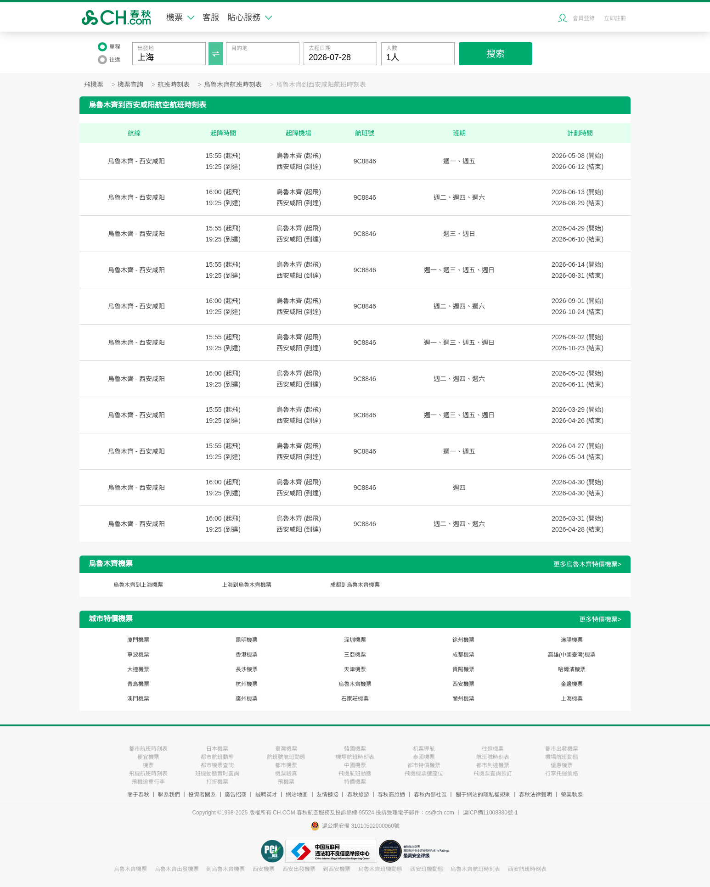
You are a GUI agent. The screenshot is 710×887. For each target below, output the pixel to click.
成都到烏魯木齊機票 (355, 585)
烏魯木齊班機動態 (380, 869)
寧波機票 (138, 654)
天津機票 (355, 669)
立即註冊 (615, 18)
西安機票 (463, 684)
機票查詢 (130, 84)
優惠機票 (562, 765)
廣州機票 (247, 699)
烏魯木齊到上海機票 (138, 585)
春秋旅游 (358, 795)
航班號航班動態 (286, 757)
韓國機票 (355, 749)
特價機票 (355, 782)
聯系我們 (169, 795)
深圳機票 (355, 640)
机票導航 (424, 749)
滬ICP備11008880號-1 (490, 812)
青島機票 (138, 684)
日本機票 (217, 749)
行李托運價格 (561, 773)
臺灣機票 (286, 749)
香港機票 (247, 654)
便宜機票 (148, 757)
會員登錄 (584, 18)
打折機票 (217, 782)
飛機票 (93, 84)
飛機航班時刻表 (148, 773)
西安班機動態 (426, 869)
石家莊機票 (355, 699)
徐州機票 (463, 640)
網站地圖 (297, 795)
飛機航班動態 (355, 773)
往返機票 (493, 749)
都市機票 (286, 765)
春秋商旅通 (391, 795)
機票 (180, 17)
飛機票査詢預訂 (492, 773)
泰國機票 (424, 757)
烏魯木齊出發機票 (177, 869)
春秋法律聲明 (535, 795)
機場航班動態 (561, 757)
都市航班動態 (217, 757)
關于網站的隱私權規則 (483, 795)
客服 (211, 17)
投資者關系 (202, 795)
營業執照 (572, 795)
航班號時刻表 (492, 757)
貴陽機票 (463, 669)
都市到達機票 (492, 765)
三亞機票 (355, 654)
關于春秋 (138, 795)
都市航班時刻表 (148, 749)
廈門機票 (138, 640)
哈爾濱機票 (572, 669)
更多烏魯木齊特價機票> (587, 564)
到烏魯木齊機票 (225, 869)
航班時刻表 (174, 84)
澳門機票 (138, 699)
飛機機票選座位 (424, 773)
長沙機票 (247, 669)
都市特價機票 (423, 765)
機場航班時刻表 (355, 757)
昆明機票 (247, 640)
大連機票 (138, 669)
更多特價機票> (600, 619)
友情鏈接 (327, 795)
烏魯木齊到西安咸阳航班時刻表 (321, 84)
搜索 (495, 54)
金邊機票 (572, 684)
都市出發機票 (561, 749)
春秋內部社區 (430, 795)
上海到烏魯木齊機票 (246, 585)
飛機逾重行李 (148, 782)
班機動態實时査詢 (217, 773)
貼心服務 (249, 17)
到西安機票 (336, 869)
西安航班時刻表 (527, 869)
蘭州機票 (463, 699)
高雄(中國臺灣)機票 (572, 654)
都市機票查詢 (217, 765)
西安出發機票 (299, 869)
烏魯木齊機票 (355, 684)
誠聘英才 (266, 795)
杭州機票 (247, 684)
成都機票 (463, 654)
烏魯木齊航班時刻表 (233, 84)
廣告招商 (236, 795)
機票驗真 (286, 773)
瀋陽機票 (572, 640)
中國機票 (355, 765)
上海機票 (572, 699)
